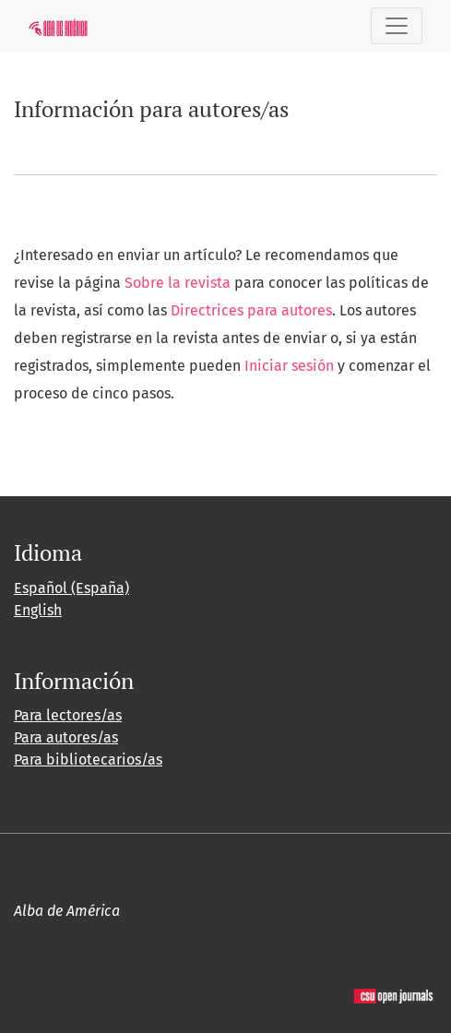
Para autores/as (66, 737)
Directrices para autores (251, 310)
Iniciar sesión (289, 365)
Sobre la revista (178, 282)
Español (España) (71, 588)
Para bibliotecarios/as (88, 759)
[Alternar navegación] (396, 25)
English (38, 610)
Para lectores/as (68, 715)
